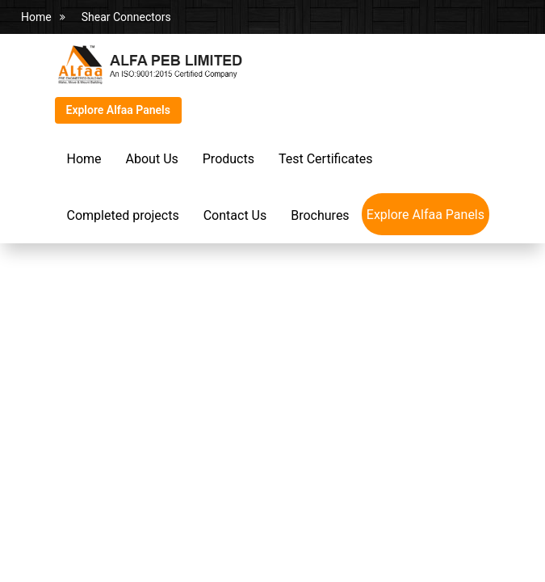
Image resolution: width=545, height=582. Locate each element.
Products (228, 159)
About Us (152, 159)
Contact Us (235, 215)
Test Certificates (325, 159)
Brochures (320, 215)
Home (36, 17)
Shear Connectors (126, 17)
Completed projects (123, 215)
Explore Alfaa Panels (118, 109)
